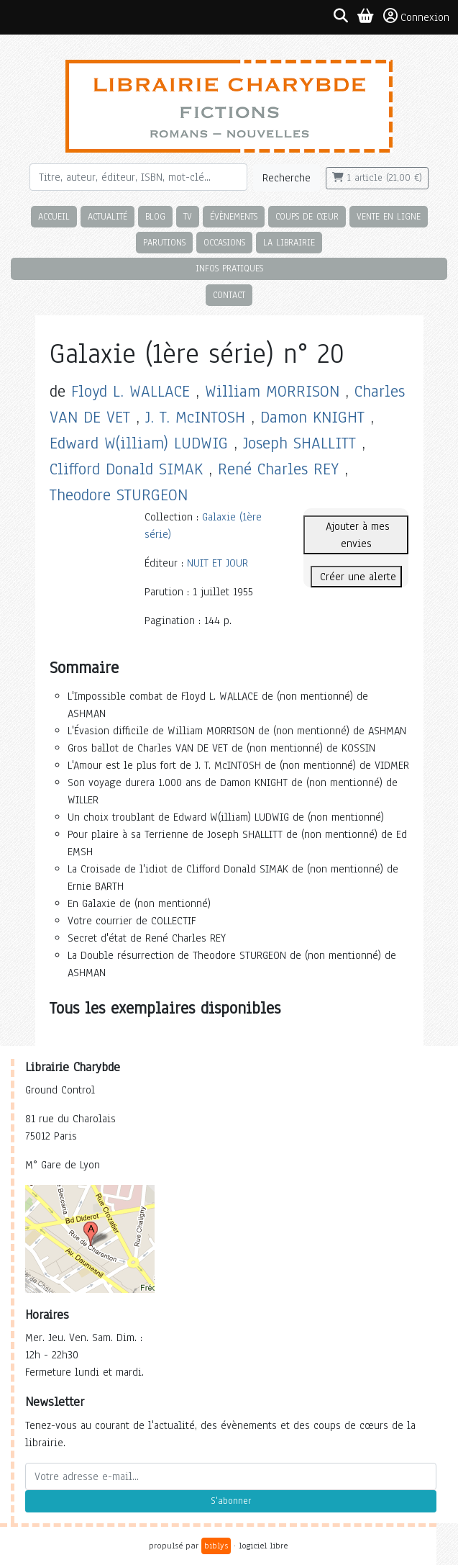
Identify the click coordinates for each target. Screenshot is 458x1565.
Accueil (54, 216)
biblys (216, 1545)
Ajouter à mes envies (356, 535)
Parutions (164, 242)
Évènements (233, 216)
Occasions (224, 242)
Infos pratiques (229, 268)
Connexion (416, 16)
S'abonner (231, 1500)
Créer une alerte (356, 576)
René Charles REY (278, 469)
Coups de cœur (307, 216)
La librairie (289, 242)
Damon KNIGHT (312, 417)
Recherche (286, 178)
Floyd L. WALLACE (130, 391)
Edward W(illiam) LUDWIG (139, 443)
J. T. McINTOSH (195, 417)
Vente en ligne (389, 216)
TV (187, 216)
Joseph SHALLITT (299, 443)
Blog (155, 216)
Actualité (107, 216)
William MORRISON (272, 391)
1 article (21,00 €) (377, 177)
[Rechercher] (138, 177)
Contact (229, 295)
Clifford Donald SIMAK (126, 469)
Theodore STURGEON (119, 495)
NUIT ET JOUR (217, 563)
